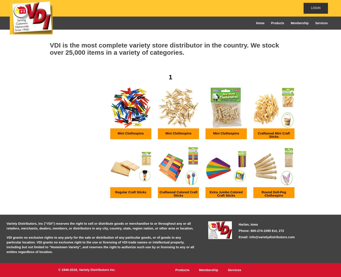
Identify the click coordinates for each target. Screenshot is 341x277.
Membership (300, 23)
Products (277, 23)
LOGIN (316, 8)
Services (321, 23)
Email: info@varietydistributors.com (267, 237)
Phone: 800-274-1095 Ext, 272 (261, 231)
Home (260, 23)
